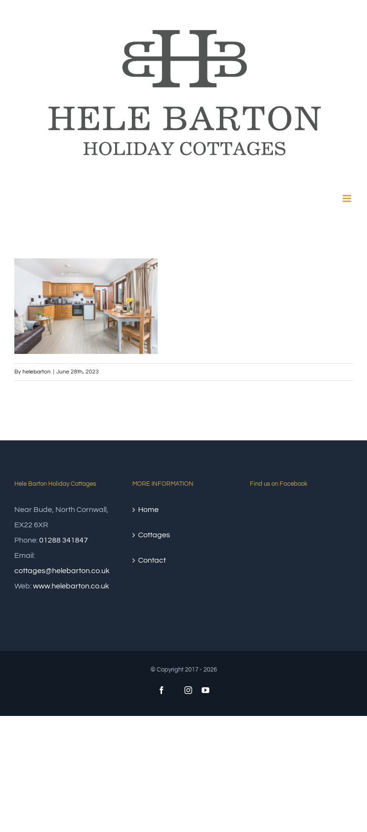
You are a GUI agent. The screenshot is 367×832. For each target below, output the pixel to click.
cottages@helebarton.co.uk (61, 571)
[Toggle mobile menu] (348, 198)
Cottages (154, 535)
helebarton (36, 372)
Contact (152, 560)
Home (148, 509)
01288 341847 (63, 540)
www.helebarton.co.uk (71, 586)
